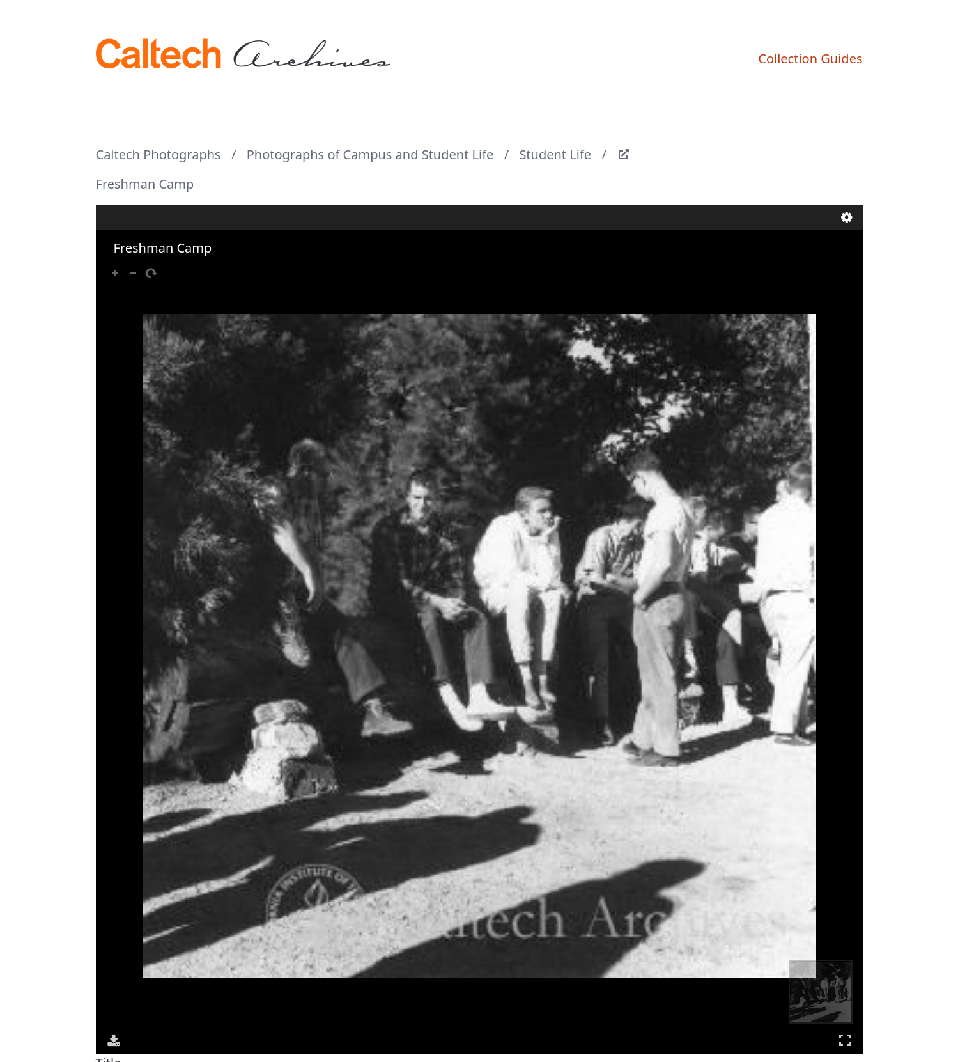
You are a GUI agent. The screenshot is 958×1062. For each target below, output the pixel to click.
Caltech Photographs (158, 154)
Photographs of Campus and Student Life (370, 154)
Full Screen (844, 1040)
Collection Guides (810, 58)
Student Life (555, 154)
